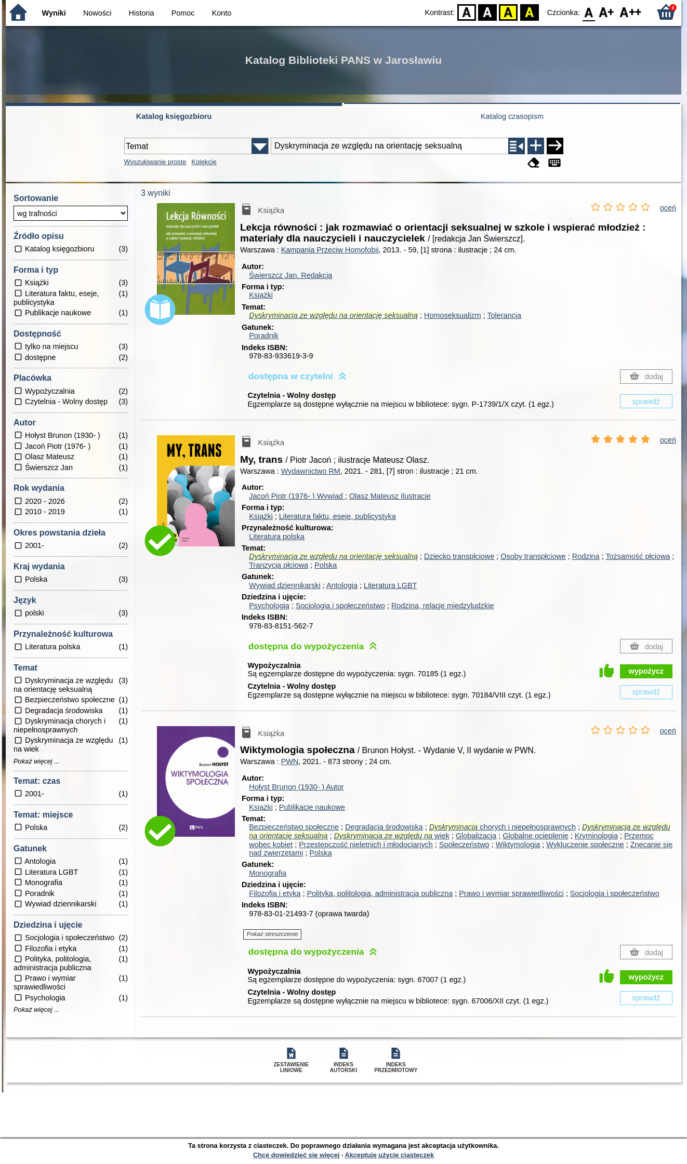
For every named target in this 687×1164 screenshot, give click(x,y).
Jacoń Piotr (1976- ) (297, 496)
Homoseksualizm (452, 315)
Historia (141, 13)
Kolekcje (203, 162)
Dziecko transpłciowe (459, 556)
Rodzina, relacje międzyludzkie (442, 605)
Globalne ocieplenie (535, 836)
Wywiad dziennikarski (284, 585)
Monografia (267, 873)
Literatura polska (276, 536)
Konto (222, 13)
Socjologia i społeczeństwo (340, 605)
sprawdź (646, 401)
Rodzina (586, 556)
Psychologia (269, 605)
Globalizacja (476, 836)
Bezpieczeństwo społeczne (294, 827)
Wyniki (54, 13)
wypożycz (646, 671)
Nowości (97, 13)
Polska (325, 565)
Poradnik (264, 335)
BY (529, 11)
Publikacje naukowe (312, 807)
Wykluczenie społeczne (585, 844)
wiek (392, 836)
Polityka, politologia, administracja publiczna (380, 893)
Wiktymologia (518, 844)
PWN (290, 761)
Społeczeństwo (464, 844)
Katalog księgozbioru (174, 116)
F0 (588, 11)
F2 (631, 11)
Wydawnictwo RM (310, 471)
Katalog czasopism (512, 116)
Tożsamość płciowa (637, 556)
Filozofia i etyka (274, 893)
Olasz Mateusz (390, 496)
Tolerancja (504, 315)
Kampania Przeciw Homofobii (330, 250)
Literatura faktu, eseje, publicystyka (337, 516)
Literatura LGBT (390, 585)
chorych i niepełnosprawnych (502, 827)
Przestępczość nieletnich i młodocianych (366, 844)
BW (487, 11)
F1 (607, 11)
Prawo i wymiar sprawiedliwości (511, 893)
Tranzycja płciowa (278, 565)
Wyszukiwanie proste (155, 162)
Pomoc (183, 13)
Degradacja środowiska (384, 827)
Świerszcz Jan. (290, 275)
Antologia (342, 585)
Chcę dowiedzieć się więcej (296, 1155)
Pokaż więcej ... (37, 761)
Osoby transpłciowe (533, 556)
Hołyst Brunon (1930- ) (296, 787)
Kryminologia (596, 836)
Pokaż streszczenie (272, 934)
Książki (261, 295)
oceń (668, 208)
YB (508, 11)
